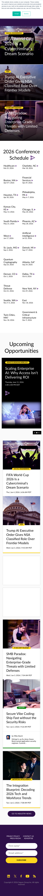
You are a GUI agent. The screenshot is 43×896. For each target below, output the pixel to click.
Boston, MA (10, 180)
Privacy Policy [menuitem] (13, 836)
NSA (7, 71)
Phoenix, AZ (28, 221)
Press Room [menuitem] (15, 838)
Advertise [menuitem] (28, 838)
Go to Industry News (21, 814)
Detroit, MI (28, 248)
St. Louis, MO (10, 248)
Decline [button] (26, 14)
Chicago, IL (27, 209)
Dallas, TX (27, 274)
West (6, 236)
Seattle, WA (10, 300)
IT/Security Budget (14, 107)
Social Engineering (14, 33)
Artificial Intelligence (21, 779)
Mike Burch (18, 736)
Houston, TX (10, 195)
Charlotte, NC (29, 166)
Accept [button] (16, 14)
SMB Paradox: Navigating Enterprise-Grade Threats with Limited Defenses (21, 122)
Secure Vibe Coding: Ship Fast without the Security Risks (21, 718)
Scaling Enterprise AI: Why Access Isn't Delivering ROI (21, 373)
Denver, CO (9, 274)
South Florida (10, 221)
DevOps (22, 707)
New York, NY (29, 289)
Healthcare (9, 166)
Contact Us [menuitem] (28, 836)
